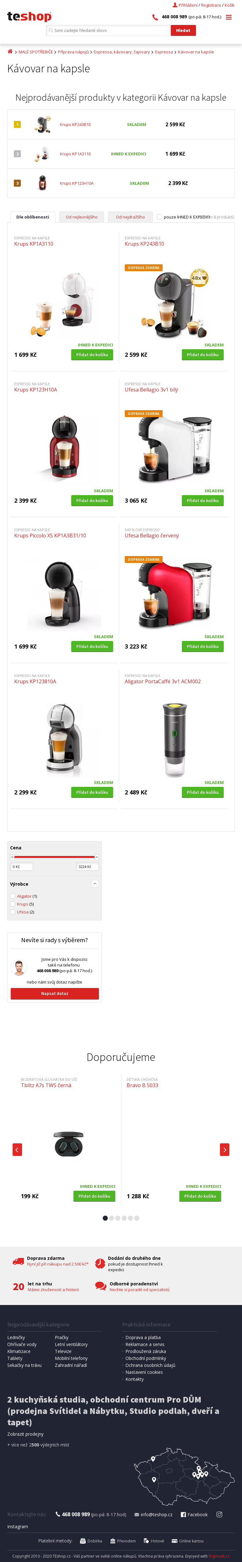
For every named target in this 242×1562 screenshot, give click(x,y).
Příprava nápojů (73, 52)
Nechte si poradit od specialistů (140, 1289)
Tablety (14, 1358)
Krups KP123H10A (77, 183)
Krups (25, 904)
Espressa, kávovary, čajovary (122, 52)
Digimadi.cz (219, 1556)
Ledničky (16, 1337)
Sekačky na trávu (24, 1365)
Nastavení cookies (144, 1372)
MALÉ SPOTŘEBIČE (36, 52)
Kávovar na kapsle (196, 52)
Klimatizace (19, 1351)
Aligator (27, 896)
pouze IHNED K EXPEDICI (187, 217)
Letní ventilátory (71, 1344)
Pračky (61, 1337)
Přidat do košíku (92, 354)
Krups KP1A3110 (75, 154)
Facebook (194, 1514)
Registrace (211, 5)
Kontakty (134, 1379)
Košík (230, 5)
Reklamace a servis (144, 1344)
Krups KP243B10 (75, 124)
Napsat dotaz (54, 993)
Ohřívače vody (22, 1344)
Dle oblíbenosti (32, 217)
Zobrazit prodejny (25, 1434)
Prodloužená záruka (145, 1351)
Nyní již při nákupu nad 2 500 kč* (58, 1264)
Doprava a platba (143, 1337)
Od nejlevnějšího (82, 217)
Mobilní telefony (71, 1358)
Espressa (164, 52)
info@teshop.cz (153, 1514)
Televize (63, 1351)
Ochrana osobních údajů (150, 1365)
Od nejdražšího (130, 217)
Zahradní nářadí (71, 1365)
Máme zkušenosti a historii (53, 1289)
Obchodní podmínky (145, 1358)
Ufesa (25, 912)
